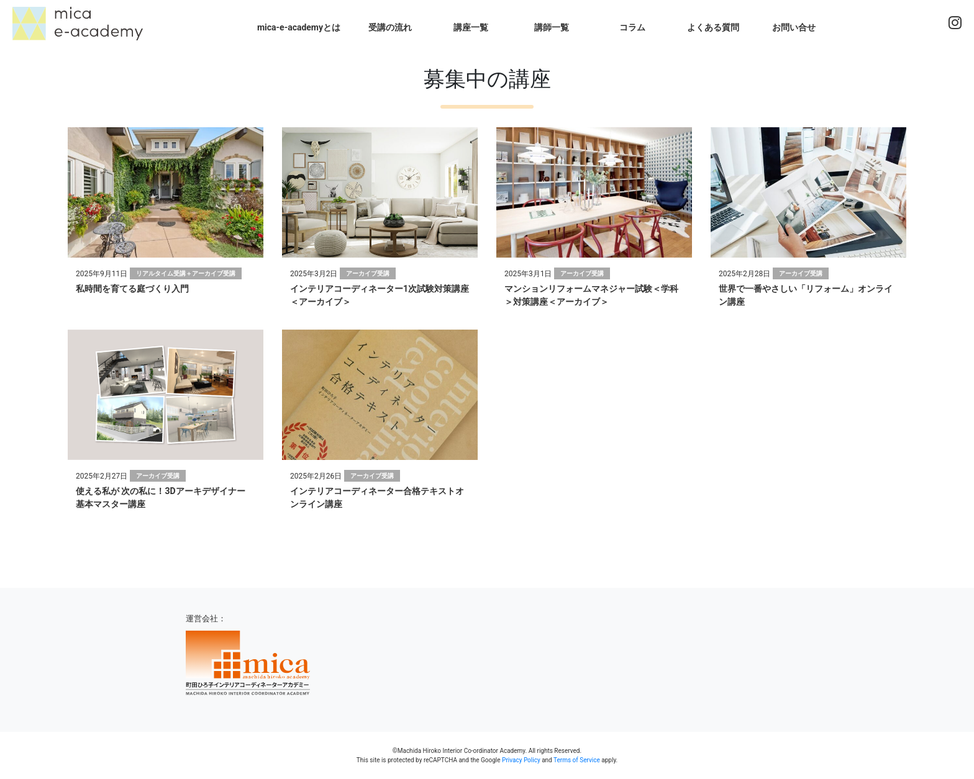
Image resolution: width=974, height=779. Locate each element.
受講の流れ (390, 27)
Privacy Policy (521, 760)
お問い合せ (794, 27)
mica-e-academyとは (298, 27)
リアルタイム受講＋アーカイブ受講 (185, 273)
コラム (632, 27)
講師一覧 (551, 27)
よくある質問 (713, 27)
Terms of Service (576, 760)
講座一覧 (470, 27)
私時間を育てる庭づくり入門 (132, 289)
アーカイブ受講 (367, 273)
